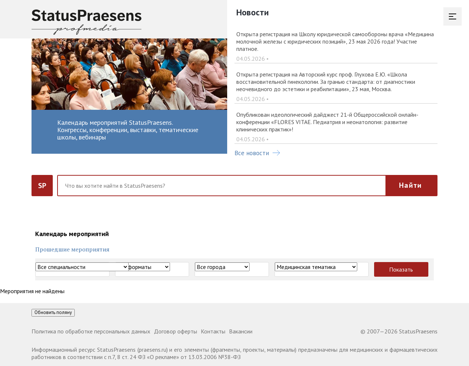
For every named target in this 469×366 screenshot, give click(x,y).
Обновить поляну (53, 312)
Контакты (213, 331)
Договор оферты (175, 331)
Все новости (257, 153)
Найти (410, 185)
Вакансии (240, 331)
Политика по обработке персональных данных (91, 331)
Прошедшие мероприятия (72, 249)
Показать (401, 269)
